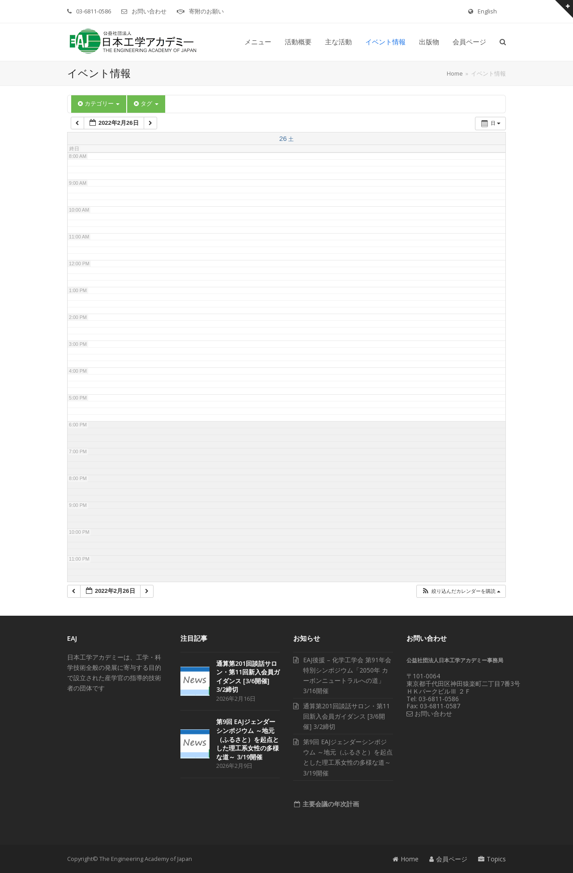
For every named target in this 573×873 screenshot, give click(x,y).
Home (406, 859)
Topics (492, 859)
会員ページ (448, 859)
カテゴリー (99, 103)
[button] (503, 42)
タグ (146, 103)
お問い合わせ (149, 11)
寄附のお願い (206, 11)
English (487, 11)
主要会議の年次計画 (330, 804)
